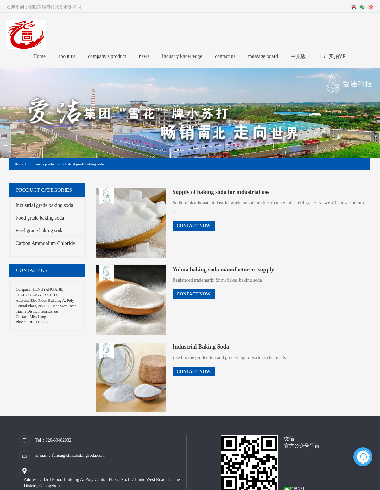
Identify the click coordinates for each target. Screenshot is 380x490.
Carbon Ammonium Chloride (45, 243)
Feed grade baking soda (40, 230)
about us (66, 56)
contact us (225, 56)
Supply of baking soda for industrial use (221, 192)
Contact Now (194, 225)
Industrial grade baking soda (82, 164)
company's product (107, 56)
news (144, 56)
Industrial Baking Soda (201, 347)
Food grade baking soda (40, 217)
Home (39, 56)
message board (263, 56)
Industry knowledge (182, 56)
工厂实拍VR (332, 56)
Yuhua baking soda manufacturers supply (223, 269)
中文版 (298, 56)
